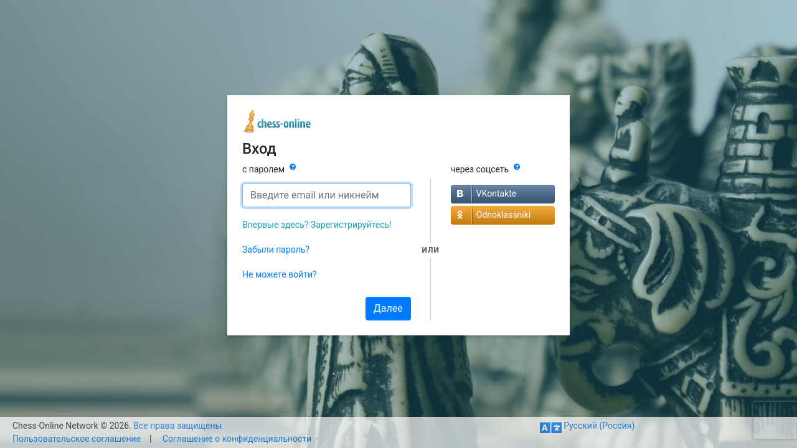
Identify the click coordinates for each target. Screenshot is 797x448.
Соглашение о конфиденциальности (237, 439)
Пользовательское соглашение (76, 439)
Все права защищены (177, 426)
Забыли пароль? (275, 249)
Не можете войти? (279, 274)
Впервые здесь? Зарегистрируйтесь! (317, 225)
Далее (388, 308)
